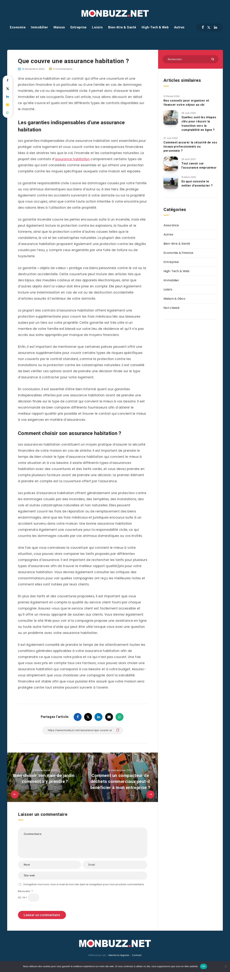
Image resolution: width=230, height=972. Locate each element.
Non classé (171, 308)
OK (203, 966)
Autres (179, 27)
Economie (18, 27)
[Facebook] (203, 27)
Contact (137, 955)
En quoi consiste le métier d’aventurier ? (197, 183)
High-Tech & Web (155, 27)
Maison (59, 27)
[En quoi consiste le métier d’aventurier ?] (171, 182)
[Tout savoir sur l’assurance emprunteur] (171, 164)
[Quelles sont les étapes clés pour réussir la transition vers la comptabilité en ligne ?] (171, 117)
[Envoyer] (213, 59)
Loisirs (97, 27)
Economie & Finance (178, 253)
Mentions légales (119, 955)
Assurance (171, 225)
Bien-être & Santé (122, 27)
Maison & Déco (174, 299)
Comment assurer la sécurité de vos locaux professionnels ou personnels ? (190, 146)
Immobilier (39, 27)
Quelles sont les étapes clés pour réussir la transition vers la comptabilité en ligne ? (198, 124)
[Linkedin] (215, 27)
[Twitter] (208, 27)
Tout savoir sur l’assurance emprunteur (199, 165)
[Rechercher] (190, 59)
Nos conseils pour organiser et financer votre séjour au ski (186, 102)
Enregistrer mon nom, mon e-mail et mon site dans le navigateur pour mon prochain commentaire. (84, 884)
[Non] (225, 966)
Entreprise (78, 27)
